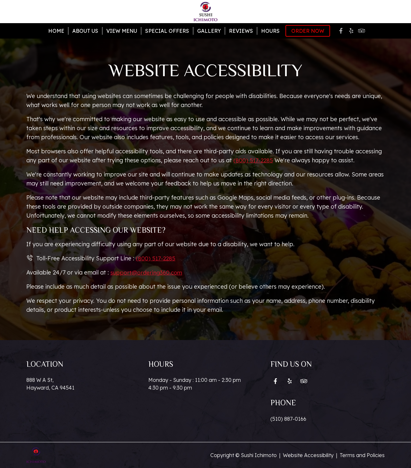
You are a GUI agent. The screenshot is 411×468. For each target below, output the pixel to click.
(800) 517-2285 (253, 160)
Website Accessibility (308, 455)
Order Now (307, 31)
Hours (270, 31)
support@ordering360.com (147, 272)
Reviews (241, 31)
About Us (85, 31)
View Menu (121, 31)
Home (56, 31)
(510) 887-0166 (288, 419)
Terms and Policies (362, 455)
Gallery (209, 31)
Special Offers (167, 31)
